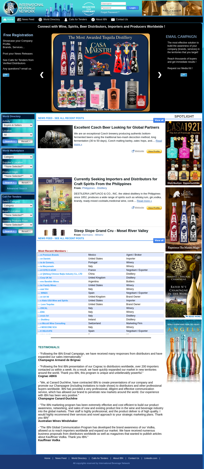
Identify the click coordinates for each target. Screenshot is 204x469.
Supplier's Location (12, 162)
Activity (6, 121)
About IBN (99, 19)
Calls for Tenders (75, 19)
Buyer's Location (11, 211)
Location (6, 130)
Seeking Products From (14, 220)
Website (139, 151)
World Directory (49, 19)
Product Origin (10, 172)
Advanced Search (17, 188)
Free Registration (18, 35)
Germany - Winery (92, 234)
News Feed (25, 19)
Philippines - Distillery (94, 188)
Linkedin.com (150, 458)
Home (8, 19)
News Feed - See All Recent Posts (61, 118)
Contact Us (119, 19)
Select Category (10, 201)
